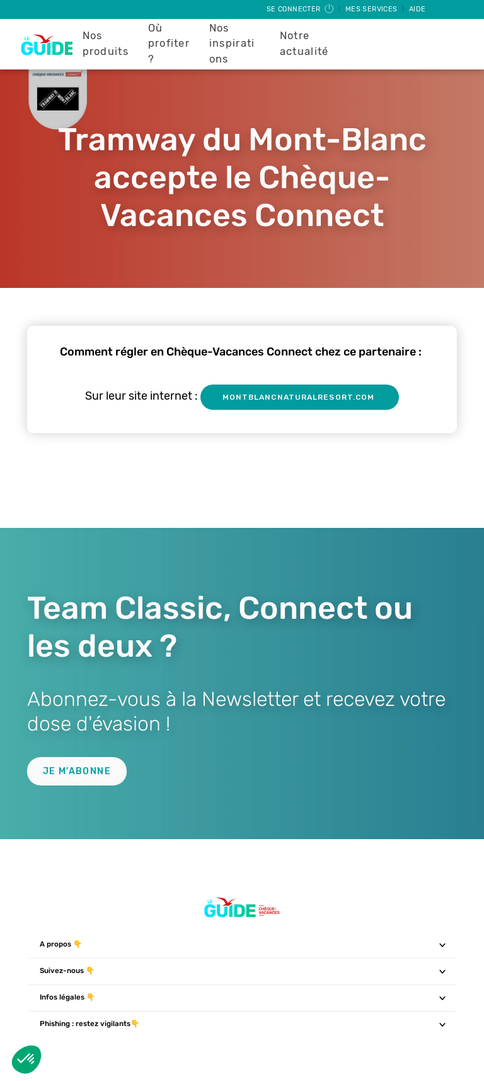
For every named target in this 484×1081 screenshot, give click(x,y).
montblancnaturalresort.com (299, 397)
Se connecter (301, 9)
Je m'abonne (77, 771)
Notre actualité (304, 43)
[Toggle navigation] (442, 944)
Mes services (372, 9)
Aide (417, 9)
